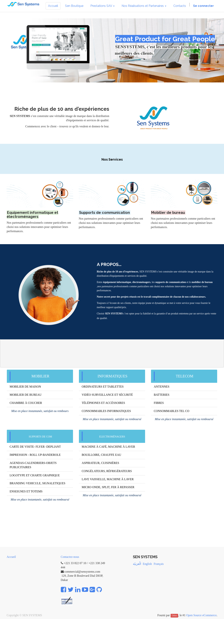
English (147, 563)
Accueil (11, 556)
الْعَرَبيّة (137, 563)
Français (159, 563)
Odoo (174, 615)
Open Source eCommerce (201, 615)
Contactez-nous (70, 556)
